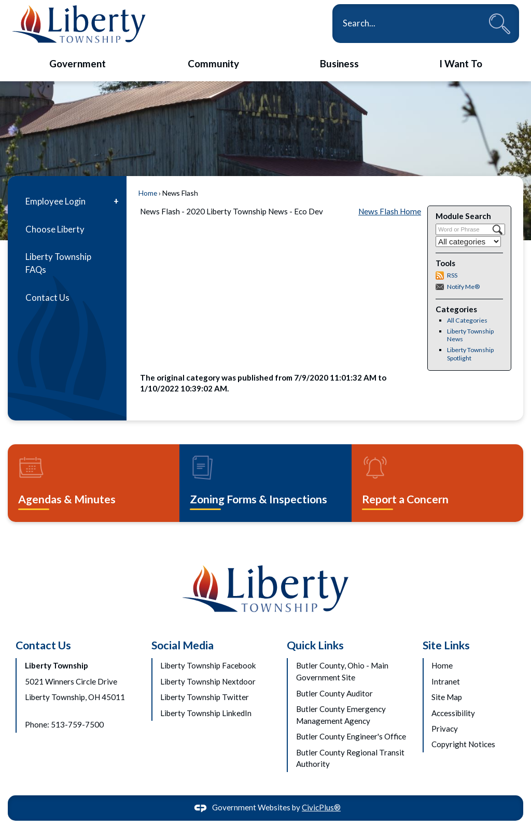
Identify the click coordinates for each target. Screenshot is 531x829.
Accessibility (453, 713)
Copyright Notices (463, 744)
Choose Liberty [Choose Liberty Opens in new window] (55, 229)
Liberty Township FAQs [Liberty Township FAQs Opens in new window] (58, 263)
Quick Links (315, 645)
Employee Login (55, 201)
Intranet (445, 681)
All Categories (467, 320)
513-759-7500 (77, 724)
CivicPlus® (321, 807)
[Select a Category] (468, 241)
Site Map (446, 697)
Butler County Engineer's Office (351, 736)
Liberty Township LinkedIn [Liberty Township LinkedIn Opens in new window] (205, 713)
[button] (499, 23)
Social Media (182, 645)
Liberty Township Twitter (204, 697)
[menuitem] (77, 64)
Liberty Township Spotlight (470, 354)
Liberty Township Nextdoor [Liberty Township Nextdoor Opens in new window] (208, 681)
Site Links (446, 645)
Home (147, 192)
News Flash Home (389, 211)
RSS (452, 275)
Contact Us (47, 298)
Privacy (444, 728)
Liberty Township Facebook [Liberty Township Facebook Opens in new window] (208, 665)
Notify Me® (463, 286)
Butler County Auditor (334, 693)
